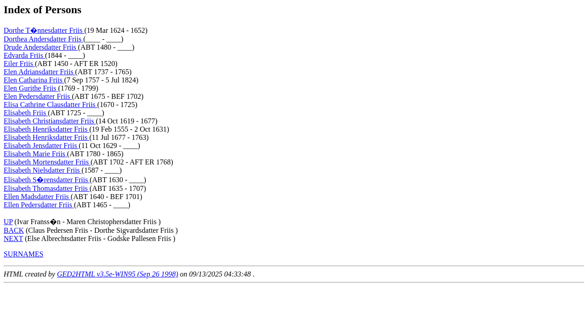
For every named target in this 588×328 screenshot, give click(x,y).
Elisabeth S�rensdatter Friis (47, 180)
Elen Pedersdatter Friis (38, 96)
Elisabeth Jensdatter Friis (41, 145)
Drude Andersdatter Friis (41, 47)
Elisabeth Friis (26, 113)
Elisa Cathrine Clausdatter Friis (50, 104)
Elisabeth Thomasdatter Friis (47, 188)
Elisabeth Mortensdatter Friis (47, 162)
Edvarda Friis (24, 55)
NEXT (13, 238)
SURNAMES (23, 254)
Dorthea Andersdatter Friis (43, 39)
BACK (14, 230)
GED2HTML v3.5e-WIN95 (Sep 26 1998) (117, 274)
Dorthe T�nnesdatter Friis (44, 30)
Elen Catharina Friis (34, 80)
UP (8, 222)
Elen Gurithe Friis (31, 88)
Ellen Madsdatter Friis (37, 196)
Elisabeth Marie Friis (35, 154)
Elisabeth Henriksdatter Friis (46, 129)
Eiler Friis (19, 63)
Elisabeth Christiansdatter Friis (50, 121)
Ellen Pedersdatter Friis (39, 205)
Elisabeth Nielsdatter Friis (43, 170)
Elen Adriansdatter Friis (39, 72)
